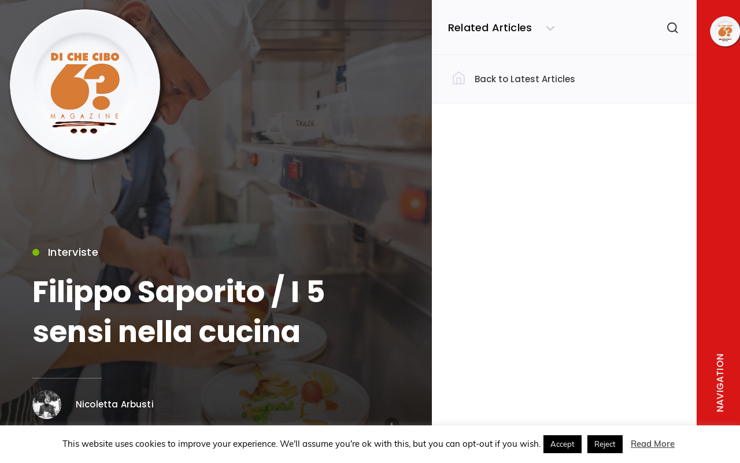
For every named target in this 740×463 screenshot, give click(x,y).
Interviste (65, 254)
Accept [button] (562, 444)
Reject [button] (605, 444)
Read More (653, 443)
